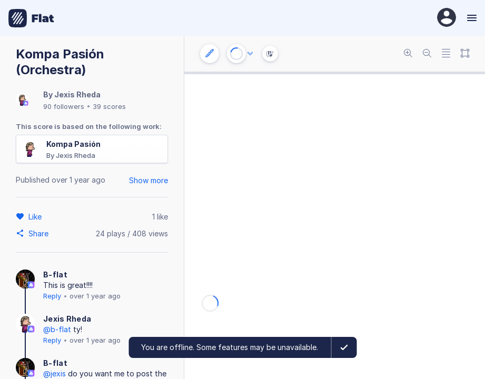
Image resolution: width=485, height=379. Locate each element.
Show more (148, 180)
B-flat (55, 274)
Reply (52, 296)
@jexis (54, 373)
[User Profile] (446, 18)
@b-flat (57, 329)
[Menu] (470, 18)
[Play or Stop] (236, 53)
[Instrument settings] (209, 53)
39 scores (109, 106)
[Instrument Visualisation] (270, 54)
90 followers (63, 106)
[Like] (36, 216)
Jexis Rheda (77, 94)
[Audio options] (250, 53)
